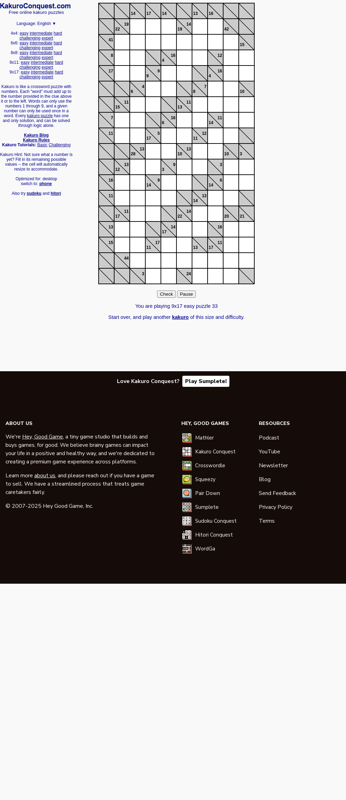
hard (58, 33)
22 (117, 29)
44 (126, 258)
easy (24, 33)
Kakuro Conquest (215, 451)
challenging (29, 38)
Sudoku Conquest (216, 521)
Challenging (60, 144)
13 (195, 13)
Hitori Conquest (214, 534)
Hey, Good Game (42, 437)
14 (133, 13)
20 (226, 216)
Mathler (204, 437)
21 (242, 216)
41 (111, 39)
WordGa (205, 548)
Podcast (269, 438)
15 (242, 44)
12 (220, 55)
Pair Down (207, 493)
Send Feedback (277, 493)
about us (44, 475)
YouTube (269, 451)
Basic (42, 144)
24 (188, 273)
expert (47, 38)
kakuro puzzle (40, 115)
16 (211, 13)
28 (133, 153)
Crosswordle (210, 465)
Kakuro (35, 6)
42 (226, 29)
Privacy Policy (275, 507)
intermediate (41, 33)
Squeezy (205, 479)
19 (126, 24)
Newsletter (273, 465)
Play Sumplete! (206, 381)
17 (148, 13)
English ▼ (46, 23)
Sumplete (207, 507)
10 (242, 91)
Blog (265, 479)
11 (126, 102)
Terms (267, 521)
